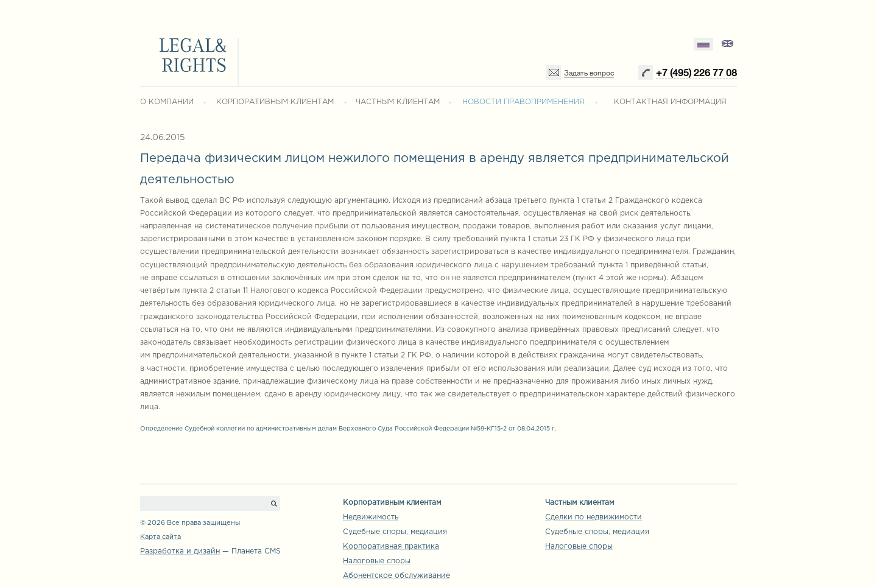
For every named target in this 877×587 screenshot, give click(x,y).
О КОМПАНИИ (167, 102)
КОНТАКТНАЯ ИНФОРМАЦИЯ (670, 102)
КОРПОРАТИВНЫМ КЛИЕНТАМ (275, 102)
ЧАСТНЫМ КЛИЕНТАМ (398, 102)
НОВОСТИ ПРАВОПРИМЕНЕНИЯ (523, 102)
